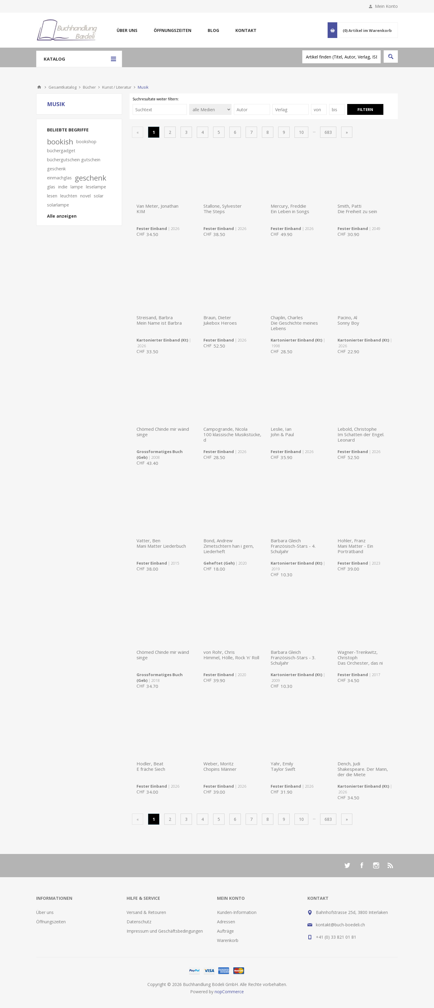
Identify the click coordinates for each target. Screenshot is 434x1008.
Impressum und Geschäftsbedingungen (165, 931)
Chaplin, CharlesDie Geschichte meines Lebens (294, 322)
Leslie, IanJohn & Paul (282, 431)
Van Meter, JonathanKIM (157, 208)
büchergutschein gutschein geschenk (73, 164)
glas (51, 187)
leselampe (96, 187)
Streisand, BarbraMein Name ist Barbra (159, 320)
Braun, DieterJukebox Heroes (220, 320)
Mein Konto (386, 6)
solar (98, 196)
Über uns (127, 30)
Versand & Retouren (146, 912)
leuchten (68, 196)
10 (301, 132)
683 (328, 132)
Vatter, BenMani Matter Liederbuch (161, 543)
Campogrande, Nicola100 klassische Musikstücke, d (232, 434)
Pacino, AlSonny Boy (348, 320)
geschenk (90, 177)
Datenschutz (139, 922)
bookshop (86, 141)
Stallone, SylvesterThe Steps (222, 208)
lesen (52, 196)
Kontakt (245, 30)
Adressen (226, 922)
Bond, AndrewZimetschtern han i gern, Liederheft (228, 545)
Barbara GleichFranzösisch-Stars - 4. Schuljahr (293, 545)
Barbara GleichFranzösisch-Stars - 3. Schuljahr (293, 657)
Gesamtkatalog (63, 87)
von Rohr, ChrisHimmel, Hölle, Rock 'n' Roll (231, 654)
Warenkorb (227, 940)
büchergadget (61, 150)
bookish (60, 141)
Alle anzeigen (62, 216)
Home (39, 87)
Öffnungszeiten (172, 30)
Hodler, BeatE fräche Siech (151, 766)
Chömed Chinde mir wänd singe (163, 431)
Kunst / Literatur (116, 87)
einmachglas (59, 178)
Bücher (89, 87)
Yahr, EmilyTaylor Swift (283, 766)
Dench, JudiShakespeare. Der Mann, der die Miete (363, 769)
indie (63, 187)
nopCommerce (229, 991)
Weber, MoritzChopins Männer (220, 766)
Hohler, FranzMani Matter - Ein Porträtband (355, 545)
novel (85, 196)
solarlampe (58, 205)
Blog (213, 30)
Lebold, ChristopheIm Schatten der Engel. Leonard (361, 434)
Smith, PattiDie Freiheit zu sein (357, 208)
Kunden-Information (236, 912)
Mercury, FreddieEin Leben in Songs (290, 208)
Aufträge (225, 931)
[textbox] (341, 56)
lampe (77, 187)
